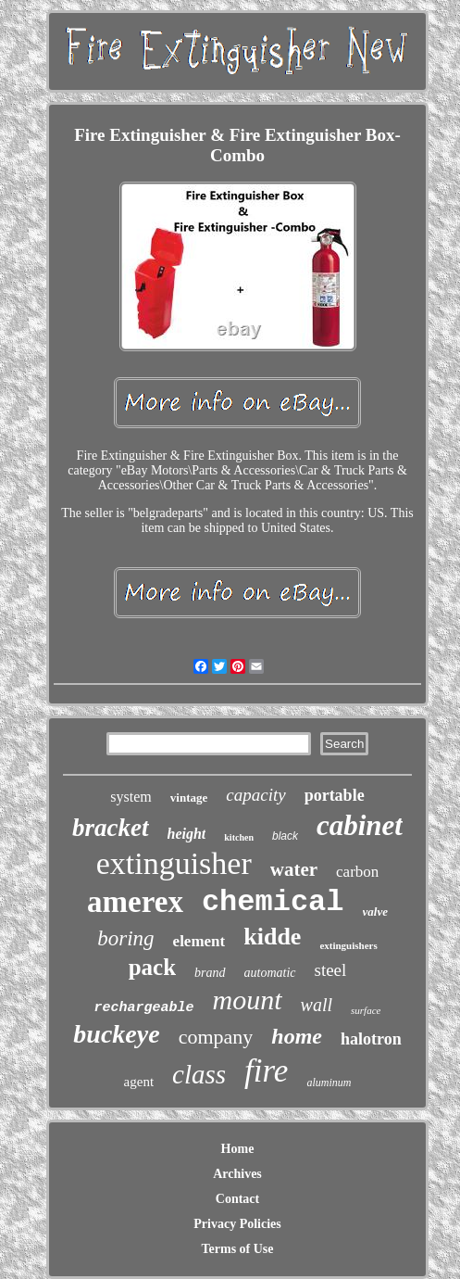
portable (335, 795)
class (199, 1074)
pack (152, 967)
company (216, 1036)
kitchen (239, 837)
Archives (237, 1174)
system (130, 796)
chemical (273, 902)
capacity (255, 794)
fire (266, 1071)
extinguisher (174, 863)
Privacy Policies (236, 1224)
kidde (272, 936)
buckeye (116, 1033)
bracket (110, 828)
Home (238, 1149)
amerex (135, 901)
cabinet (360, 825)
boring (125, 938)
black (285, 835)
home (296, 1036)
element (199, 941)
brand (209, 973)
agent (139, 1081)
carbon (357, 871)
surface (365, 1010)
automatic (270, 973)
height (187, 834)
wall (316, 1004)
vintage (188, 797)
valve (375, 911)
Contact (237, 1199)
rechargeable (144, 1008)
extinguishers (348, 945)
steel (331, 970)
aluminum (328, 1082)
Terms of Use (237, 1249)
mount (247, 999)
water (293, 869)
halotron (371, 1039)
